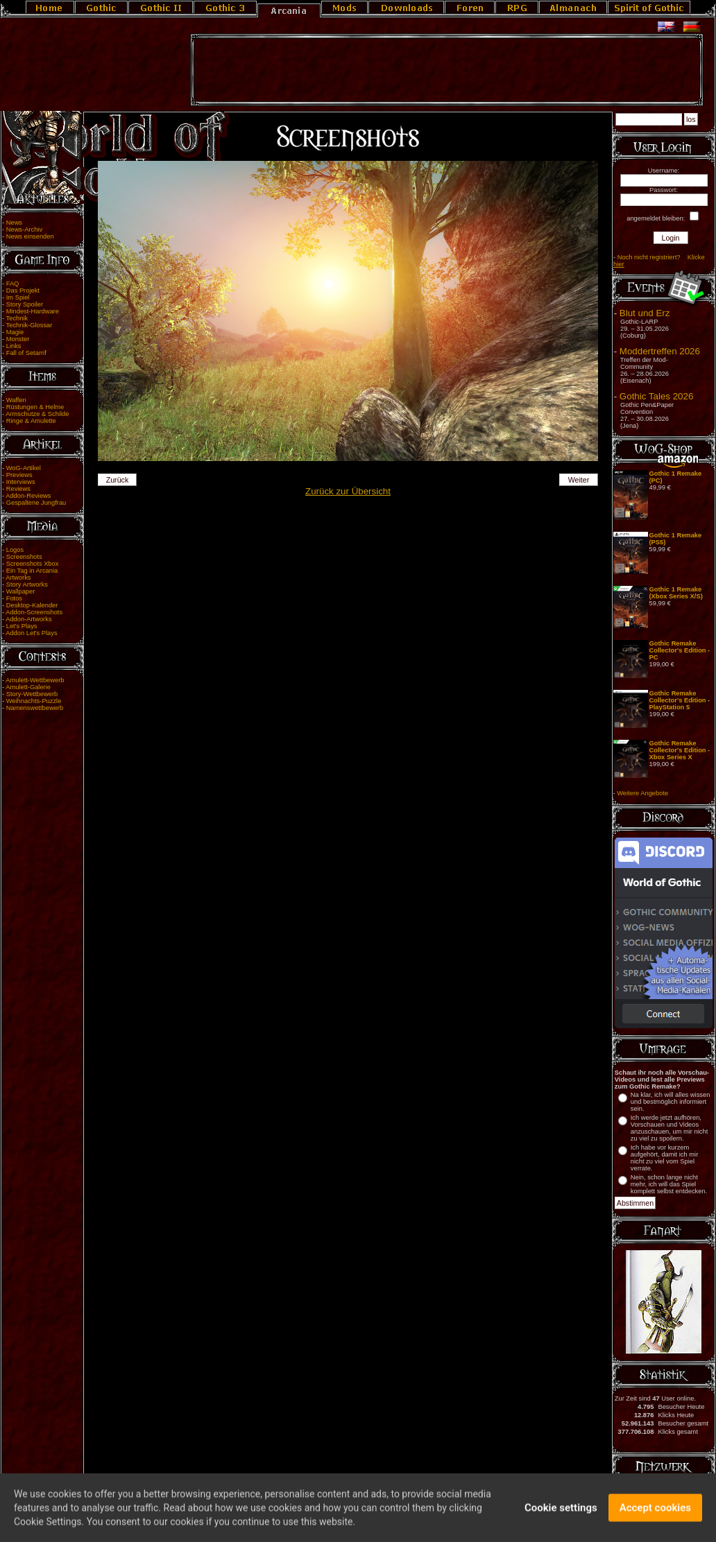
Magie (15, 332)
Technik (17, 318)
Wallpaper (20, 591)
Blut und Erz (645, 313)
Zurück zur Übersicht (348, 491)
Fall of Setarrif (26, 352)
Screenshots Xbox (32, 563)
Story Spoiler (24, 304)
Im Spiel (18, 297)
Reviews (18, 488)
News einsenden (30, 236)
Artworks (18, 577)
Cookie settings (561, 1513)
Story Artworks (27, 584)
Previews (19, 474)
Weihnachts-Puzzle (34, 701)
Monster (18, 339)
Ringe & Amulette (31, 420)
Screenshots (24, 556)
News (14, 222)
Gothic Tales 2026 (656, 396)
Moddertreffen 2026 (660, 351)
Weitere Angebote (642, 793)
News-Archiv (24, 229)
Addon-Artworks (28, 619)
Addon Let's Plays (31, 633)
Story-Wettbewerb (32, 694)
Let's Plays (21, 626)
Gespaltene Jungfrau (36, 502)
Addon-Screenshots (34, 612)
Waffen (16, 400)
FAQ (12, 283)
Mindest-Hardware (32, 311)
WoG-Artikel (23, 468)
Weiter (579, 480)
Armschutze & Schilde (37, 413)
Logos (15, 549)
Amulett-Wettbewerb (35, 680)
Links (14, 346)
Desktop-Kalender (32, 605)
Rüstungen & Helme (35, 407)
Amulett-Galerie (28, 687)
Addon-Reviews (28, 495)
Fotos (14, 598)
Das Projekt (23, 290)
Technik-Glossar (29, 325)
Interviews (20, 481)
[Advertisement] (446, 70)
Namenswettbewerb (34, 707)
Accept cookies (655, 1513)
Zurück (117, 480)
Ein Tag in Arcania (32, 570)
